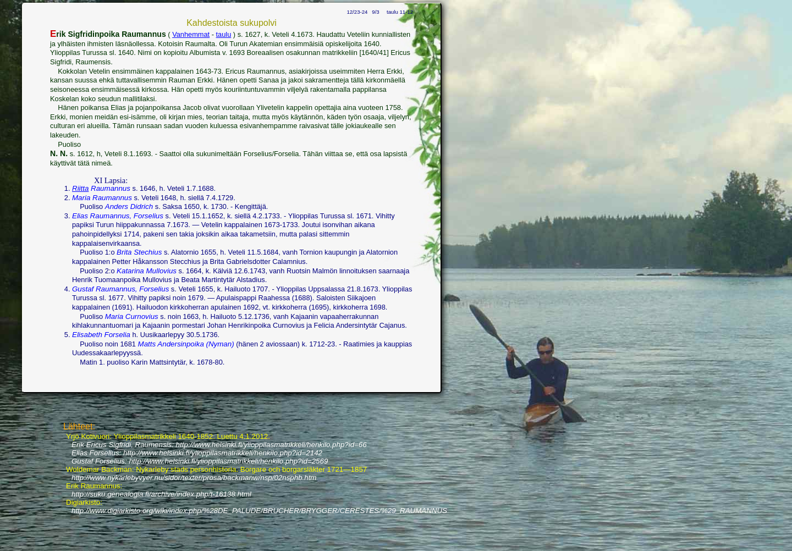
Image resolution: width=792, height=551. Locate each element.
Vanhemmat (191, 34)
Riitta (80, 188)
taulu (224, 34)
